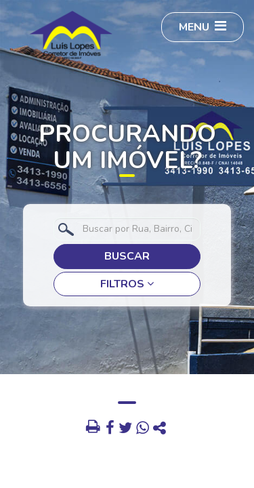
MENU (202, 27)
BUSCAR (127, 256)
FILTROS (127, 284)
